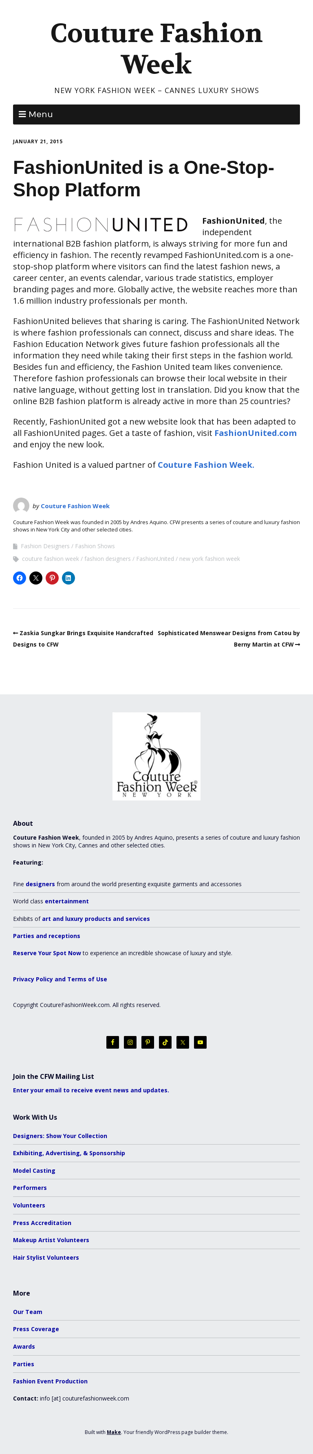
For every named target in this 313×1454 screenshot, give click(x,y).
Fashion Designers (45, 546)
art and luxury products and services (96, 919)
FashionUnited (155, 558)
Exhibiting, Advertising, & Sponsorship (69, 1153)
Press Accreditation (42, 1223)
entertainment (67, 901)
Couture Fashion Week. (206, 464)
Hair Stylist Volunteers (46, 1257)
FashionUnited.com (255, 432)
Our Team (27, 1312)
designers (40, 884)
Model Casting (34, 1170)
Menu (41, 114)
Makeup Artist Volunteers (51, 1240)
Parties (23, 1364)
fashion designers (107, 558)
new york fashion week (209, 558)
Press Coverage (36, 1329)
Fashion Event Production (50, 1381)
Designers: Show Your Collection (60, 1136)
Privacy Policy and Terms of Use (60, 979)
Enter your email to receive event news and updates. (91, 1090)
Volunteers (29, 1205)
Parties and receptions (46, 936)
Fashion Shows (95, 546)
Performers (30, 1188)
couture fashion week (50, 558)
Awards (24, 1346)
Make (114, 1432)
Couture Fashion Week (156, 49)
